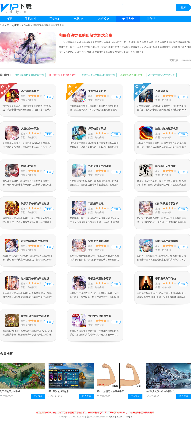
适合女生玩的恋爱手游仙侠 (161, 75)
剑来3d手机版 (28, 166)
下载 (48, 97)
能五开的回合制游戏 (10, 391)
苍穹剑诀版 (161, 91)
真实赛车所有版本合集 (131, 75)
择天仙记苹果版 (97, 128)
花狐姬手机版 (95, 203)
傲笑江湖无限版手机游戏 (35, 316)
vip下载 (15, 25)
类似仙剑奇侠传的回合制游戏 (29, 75)
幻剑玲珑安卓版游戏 (166, 203)
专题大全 (128, 18)
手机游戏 (30, 18)
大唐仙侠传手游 (30, 128)
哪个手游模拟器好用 (59, 391)
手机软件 (55, 18)
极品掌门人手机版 (165, 166)
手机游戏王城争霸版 (99, 278)
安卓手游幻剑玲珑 (98, 241)
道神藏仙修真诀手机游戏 (35, 278)
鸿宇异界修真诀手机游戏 (35, 203)
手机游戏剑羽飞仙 (165, 278)
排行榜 (151, 18)
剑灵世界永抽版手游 (99, 316)
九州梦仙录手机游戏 (99, 166)
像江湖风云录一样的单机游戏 (160, 391)
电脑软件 (79, 18)
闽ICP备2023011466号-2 (120, 417)
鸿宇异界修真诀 (30, 91)
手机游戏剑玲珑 (97, 91)
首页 (9, 18)
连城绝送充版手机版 (166, 128)
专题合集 (25, 25)
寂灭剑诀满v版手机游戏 (34, 241)
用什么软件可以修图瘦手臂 (110, 391)
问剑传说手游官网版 (166, 241)
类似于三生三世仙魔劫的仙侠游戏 (98, 75)
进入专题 (38, 396)
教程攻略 (104, 18)
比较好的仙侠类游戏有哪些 (62, 75)
